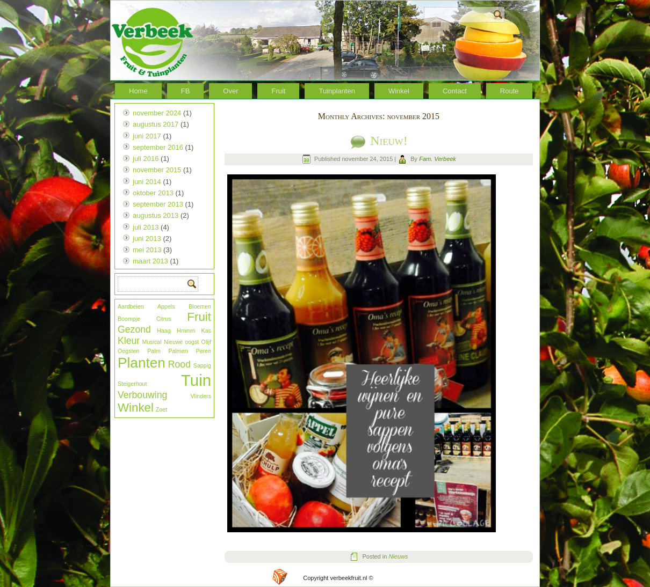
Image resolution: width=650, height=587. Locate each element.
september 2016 (158, 147)
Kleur (129, 340)
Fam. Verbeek (437, 159)
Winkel (398, 91)
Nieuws (398, 556)
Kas (206, 330)
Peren (203, 351)
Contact (455, 91)
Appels (166, 306)
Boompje (129, 318)
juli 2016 (145, 159)
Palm (153, 351)
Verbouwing (142, 395)
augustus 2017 (155, 124)
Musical (152, 342)
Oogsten (128, 351)
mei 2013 (147, 250)
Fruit (278, 91)
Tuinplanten (337, 91)
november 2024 (157, 113)
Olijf (206, 342)
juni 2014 (147, 182)
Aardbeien (131, 306)
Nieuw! (389, 141)
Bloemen (200, 306)
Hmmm (186, 330)
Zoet (161, 409)
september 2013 (158, 204)
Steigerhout (132, 383)
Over (230, 91)
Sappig (202, 365)
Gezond (134, 329)
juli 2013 (145, 227)
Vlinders (201, 396)
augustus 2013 (155, 215)
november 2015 (157, 170)
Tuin (196, 380)
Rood (179, 364)
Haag (163, 330)
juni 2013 (147, 238)
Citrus (163, 318)
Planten (141, 363)
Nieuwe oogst (181, 342)
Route (509, 91)
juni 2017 (147, 136)
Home (138, 91)
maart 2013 (150, 261)
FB (185, 91)
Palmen (177, 351)
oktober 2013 (153, 193)
